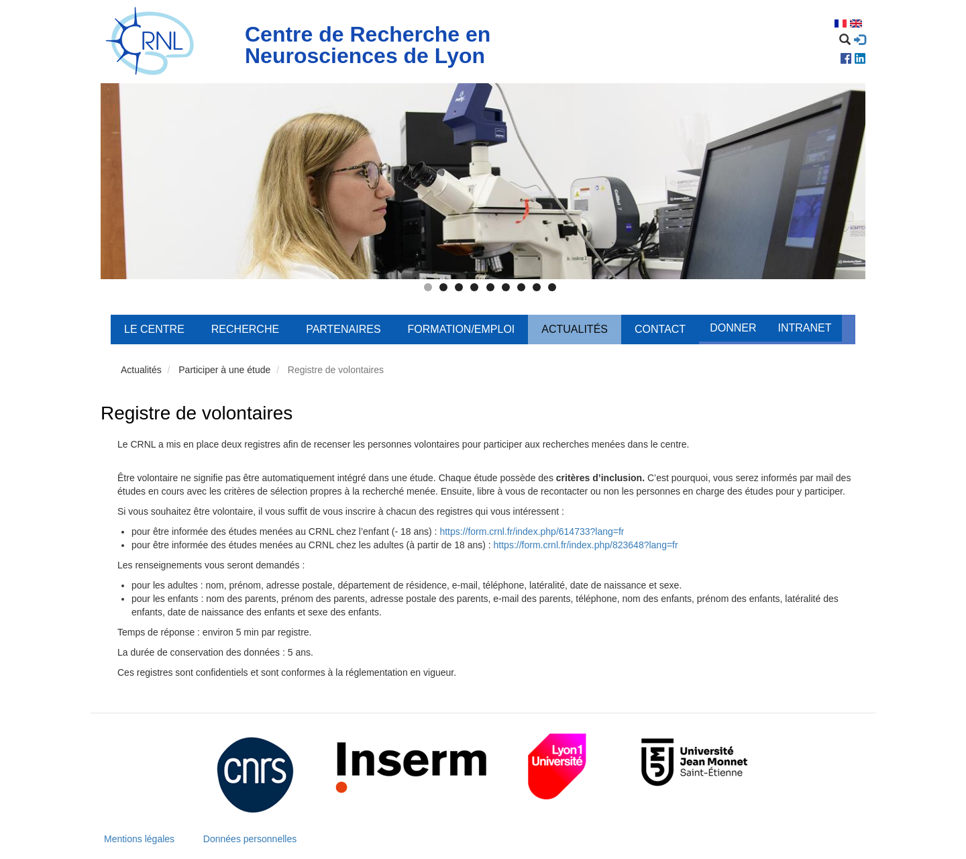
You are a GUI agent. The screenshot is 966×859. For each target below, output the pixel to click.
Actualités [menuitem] (574, 329)
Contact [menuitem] (660, 329)
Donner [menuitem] (733, 328)
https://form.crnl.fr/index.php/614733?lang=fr (531, 531)
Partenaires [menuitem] (343, 329)
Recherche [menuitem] (245, 329)
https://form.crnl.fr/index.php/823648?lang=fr (586, 545)
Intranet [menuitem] (804, 328)
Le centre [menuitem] (154, 329)
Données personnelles (250, 838)
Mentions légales (139, 838)
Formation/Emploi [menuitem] (461, 329)
